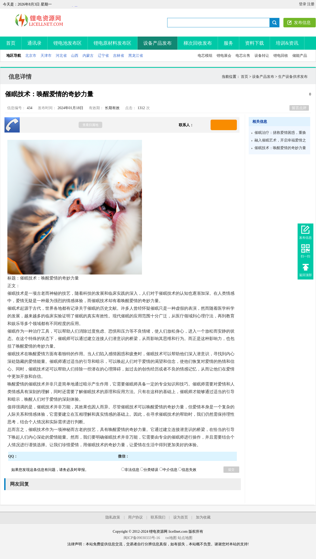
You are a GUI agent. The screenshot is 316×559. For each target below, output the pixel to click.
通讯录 (34, 43)
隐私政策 (112, 517)
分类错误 (149, 470)
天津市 (46, 56)
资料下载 (254, 43)
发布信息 (302, 22)
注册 (310, 4)
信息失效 (187, 470)
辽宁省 (103, 56)
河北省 (61, 56)
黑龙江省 (135, 56)
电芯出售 (243, 56)
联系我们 (158, 517)
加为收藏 (203, 517)
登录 (302, 4)
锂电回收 (280, 56)
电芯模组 (205, 56)
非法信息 (130, 470)
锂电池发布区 (67, 43)
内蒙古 (88, 56)
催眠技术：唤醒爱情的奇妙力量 (280, 148)
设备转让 (261, 56)
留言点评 (299, 108)
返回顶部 (305, 275)
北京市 (30, 56)
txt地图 (171, 538)
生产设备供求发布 (293, 77)
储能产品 (299, 56)
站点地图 (185, 538)
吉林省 (118, 56)
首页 (11, 43)
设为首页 (180, 517)
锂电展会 (224, 56)
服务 (228, 43)
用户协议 (135, 517)
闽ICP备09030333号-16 (142, 538)
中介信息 (168, 470)
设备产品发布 (157, 43)
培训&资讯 (287, 43)
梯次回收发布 (198, 43)
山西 (74, 56)
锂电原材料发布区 (112, 43)
